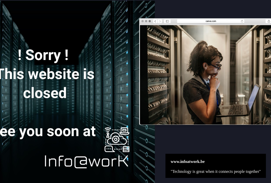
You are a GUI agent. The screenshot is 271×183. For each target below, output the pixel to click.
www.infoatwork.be (187, 161)
